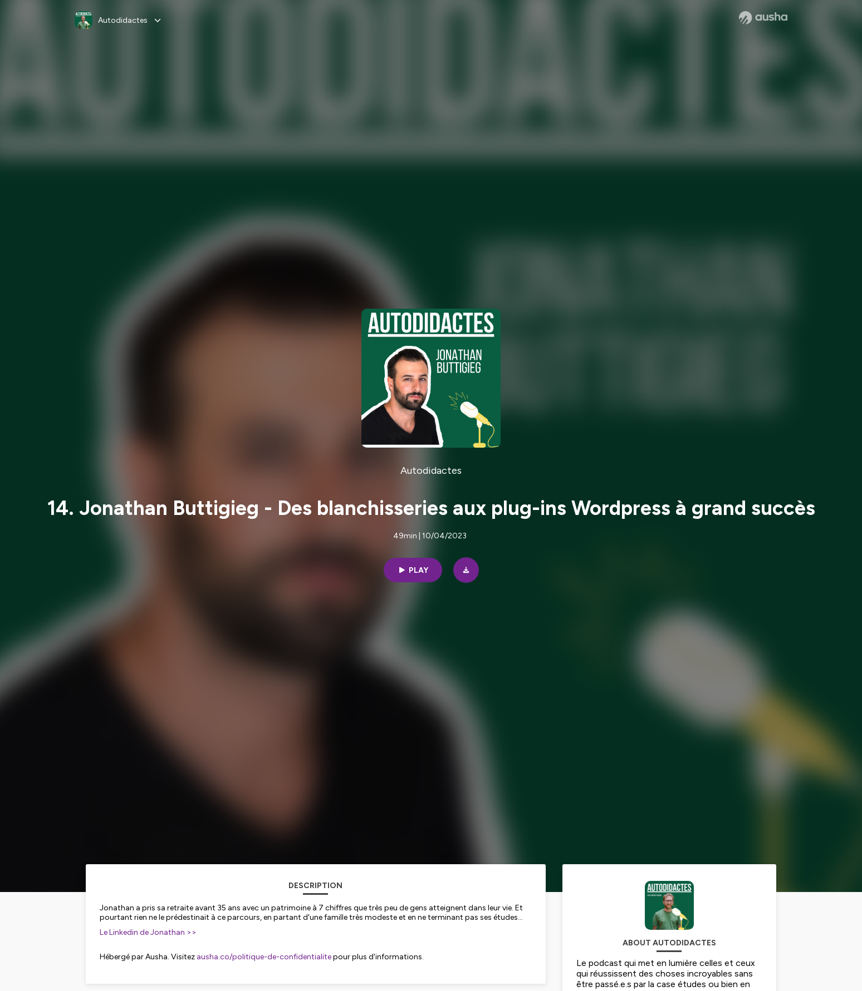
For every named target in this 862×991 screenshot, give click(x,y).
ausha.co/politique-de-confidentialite (264, 957)
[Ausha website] (763, 17)
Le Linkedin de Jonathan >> (148, 932)
